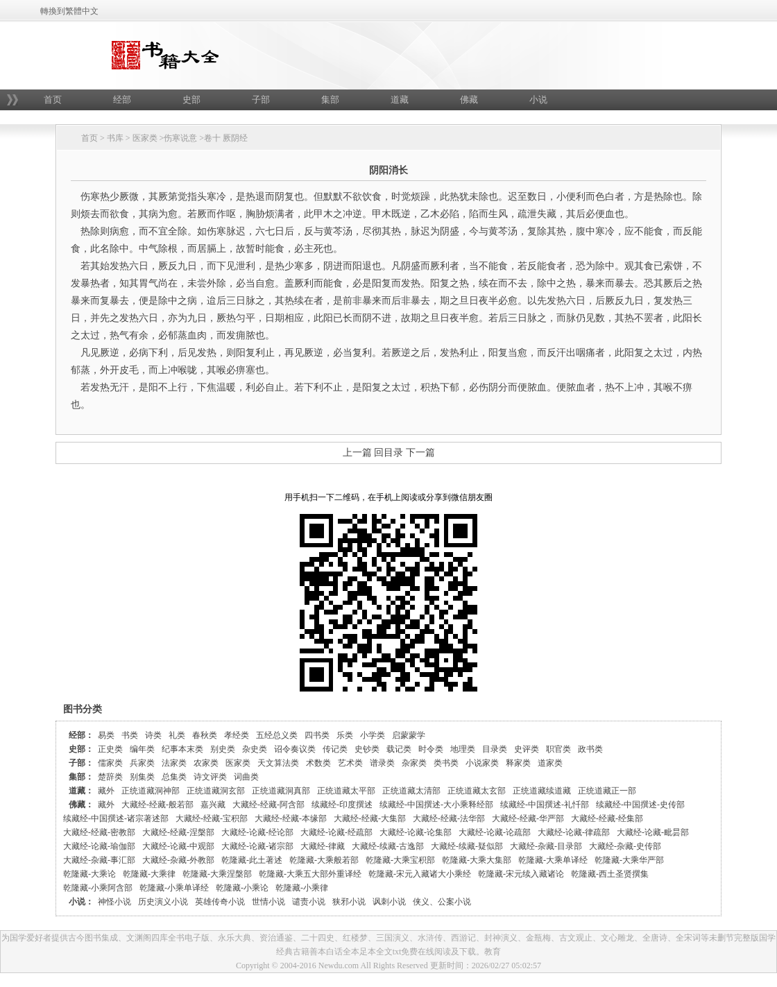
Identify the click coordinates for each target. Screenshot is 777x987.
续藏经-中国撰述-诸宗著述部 (116, 818)
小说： (81, 902)
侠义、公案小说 (442, 902)
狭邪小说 (349, 902)
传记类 (335, 749)
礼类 (177, 735)
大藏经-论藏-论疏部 (495, 832)
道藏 (400, 99)
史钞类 (367, 749)
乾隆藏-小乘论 (242, 888)
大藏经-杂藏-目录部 (546, 846)
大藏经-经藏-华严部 (528, 818)
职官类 (558, 749)
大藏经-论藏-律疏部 (574, 832)
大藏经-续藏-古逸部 (388, 846)
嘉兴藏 (212, 804)
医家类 (145, 138)
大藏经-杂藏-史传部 (625, 846)
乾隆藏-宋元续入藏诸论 (521, 874)
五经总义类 (277, 735)
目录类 (494, 749)
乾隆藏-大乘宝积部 (400, 860)
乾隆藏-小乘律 (301, 888)
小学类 (372, 735)
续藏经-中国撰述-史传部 (640, 804)
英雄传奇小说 (220, 902)
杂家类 (414, 763)
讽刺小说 (389, 902)
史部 (191, 99)
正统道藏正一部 (607, 791)
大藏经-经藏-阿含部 (268, 804)
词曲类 (246, 777)
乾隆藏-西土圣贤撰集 (610, 874)
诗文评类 (210, 777)
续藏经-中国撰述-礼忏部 (544, 804)
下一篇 (420, 452)
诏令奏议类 (295, 749)
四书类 (317, 735)
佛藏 (469, 99)
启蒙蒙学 (408, 735)
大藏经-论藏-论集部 (415, 832)
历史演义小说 (163, 902)
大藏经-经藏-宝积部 (212, 818)
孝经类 (236, 735)
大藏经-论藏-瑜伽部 (99, 846)
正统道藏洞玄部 (216, 791)
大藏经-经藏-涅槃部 (178, 832)
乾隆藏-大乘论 (89, 874)
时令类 (430, 749)
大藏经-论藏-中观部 (178, 846)
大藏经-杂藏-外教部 (178, 860)
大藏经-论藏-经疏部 (336, 832)
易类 (106, 735)
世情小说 (268, 902)
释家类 (518, 763)
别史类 (222, 749)
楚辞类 (110, 777)
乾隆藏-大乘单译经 (553, 860)
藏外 (106, 791)
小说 (538, 99)
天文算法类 (278, 763)
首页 (53, 99)
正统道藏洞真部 (281, 791)
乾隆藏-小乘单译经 (174, 888)
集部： (81, 777)
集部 (330, 99)
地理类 (462, 749)
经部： (81, 735)
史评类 (526, 749)
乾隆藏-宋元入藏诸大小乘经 (419, 874)
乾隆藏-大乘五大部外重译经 (310, 874)
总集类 (174, 777)
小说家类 (482, 763)
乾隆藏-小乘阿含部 (98, 888)
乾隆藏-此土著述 (251, 860)
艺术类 (350, 763)
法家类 (174, 763)
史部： (81, 749)
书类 (129, 735)
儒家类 (110, 763)
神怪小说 (114, 902)
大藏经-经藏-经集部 (607, 818)
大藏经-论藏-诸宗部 (257, 846)
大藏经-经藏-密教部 (99, 832)
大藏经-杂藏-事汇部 (99, 860)
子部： (81, 763)
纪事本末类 (182, 749)
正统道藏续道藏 (542, 791)
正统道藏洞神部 (150, 791)
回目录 (388, 452)
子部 (261, 99)
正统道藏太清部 (411, 791)
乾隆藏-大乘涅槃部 (217, 874)
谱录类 (382, 763)
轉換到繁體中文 (69, 11)
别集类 (142, 777)
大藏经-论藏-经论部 (257, 832)
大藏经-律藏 (322, 846)
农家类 (206, 763)
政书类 (590, 749)
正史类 (110, 749)
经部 (122, 99)
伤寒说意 (180, 138)
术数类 (318, 763)
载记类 (398, 749)
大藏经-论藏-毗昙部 (653, 832)
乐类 (344, 735)
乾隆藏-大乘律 (149, 874)
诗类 (153, 735)
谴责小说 (308, 902)
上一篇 (357, 452)
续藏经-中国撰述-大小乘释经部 (436, 804)
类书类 (446, 763)
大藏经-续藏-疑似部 (467, 846)
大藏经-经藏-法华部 (449, 818)
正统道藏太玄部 (476, 791)
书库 (115, 138)
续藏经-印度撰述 (342, 804)
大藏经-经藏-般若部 (157, 804)
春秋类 (204, 735)
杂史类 (254, 749)
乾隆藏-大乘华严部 (629, 860)
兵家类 (142, 763)
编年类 (142, 749)
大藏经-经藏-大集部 (370, 818)
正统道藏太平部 (346, 791)
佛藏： (81, 804)
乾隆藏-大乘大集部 (476, 860)
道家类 (550, 763)
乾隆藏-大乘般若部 (324, 860)
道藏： (81, 791)
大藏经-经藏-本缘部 (291, 818)
